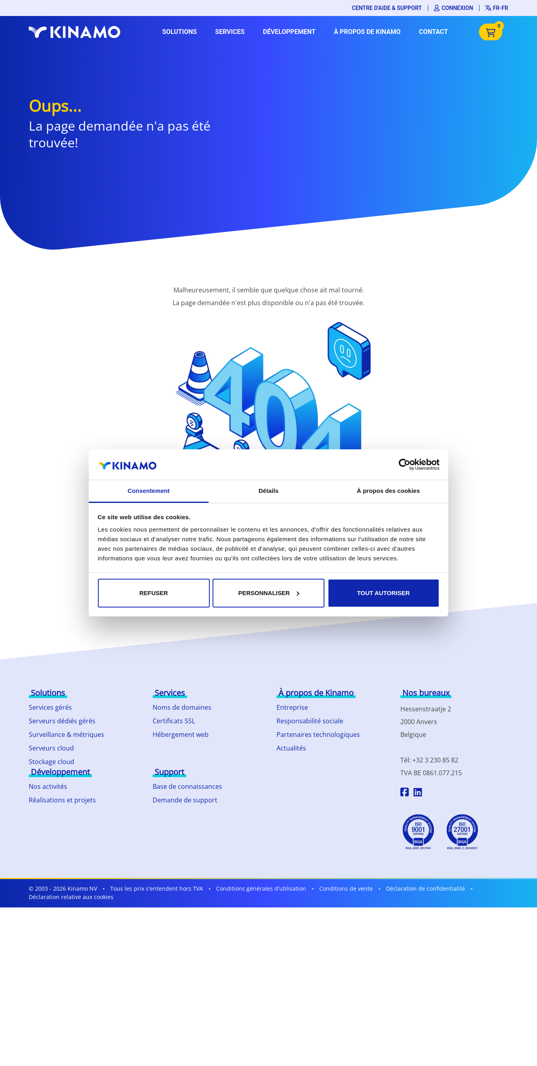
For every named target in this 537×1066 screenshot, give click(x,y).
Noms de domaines (182, 707)
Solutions (179, 32)
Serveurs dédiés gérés (62, 721)
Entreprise (292, 707)
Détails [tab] (268, 490)
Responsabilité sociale (309, 721)
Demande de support (185, 800)
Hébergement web (181, 734)
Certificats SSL (174, 721)
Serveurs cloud (51, 748)
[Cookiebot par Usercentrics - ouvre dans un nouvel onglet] (405, 464)
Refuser (153, 593)
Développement (289, 32)
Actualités (291, 748)
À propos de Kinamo (367, 32)
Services (230, 32)
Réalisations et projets (62, 800)
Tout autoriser (383, 593)
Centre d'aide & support (387, 8)
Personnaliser (268, 593)
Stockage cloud (51, 761)
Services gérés (50, 707)
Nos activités (48, 786)
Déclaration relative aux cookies (71, 897)
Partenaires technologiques (318, 734)
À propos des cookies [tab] (388, 490)
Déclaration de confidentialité (425, 888)
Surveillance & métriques (66, 734)
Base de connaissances (187, 786)
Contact (433, 32)
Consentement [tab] (148, 490)
